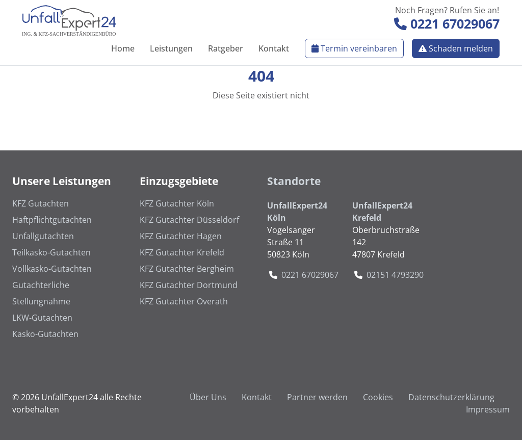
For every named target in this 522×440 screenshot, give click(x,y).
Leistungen (171, 48)
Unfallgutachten (43, 236)
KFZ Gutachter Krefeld (182, 252)
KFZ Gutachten (40, 203)
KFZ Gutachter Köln (177, 203)
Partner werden (317, 397)
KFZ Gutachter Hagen (181, 236)
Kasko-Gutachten (45, 334)
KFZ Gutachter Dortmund (189, 285)
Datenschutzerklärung (451, 397)
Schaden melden (456, 48)
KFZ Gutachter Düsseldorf (189, 219)
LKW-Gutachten (42, 317)
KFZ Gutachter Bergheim (187, 268)
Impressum (488, 409)
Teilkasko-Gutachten (51, 252)
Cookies (378, 397)
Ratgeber (225, 48)
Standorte (294, 181)
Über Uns (208, 397)
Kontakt (273, 48)
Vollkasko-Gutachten (52, 268)
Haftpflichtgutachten (52, 219)
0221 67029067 (447, 23)
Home (123, 48)
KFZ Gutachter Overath (184, 301)
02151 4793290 (395, 274)
